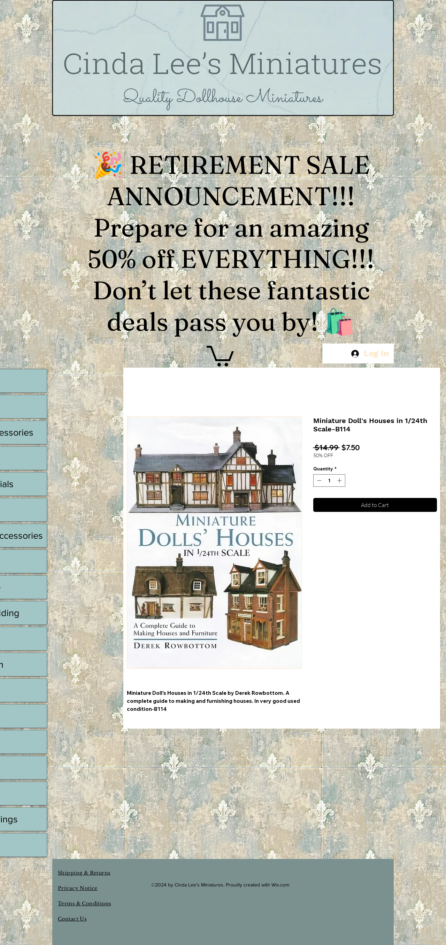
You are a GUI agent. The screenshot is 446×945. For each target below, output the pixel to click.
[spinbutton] (329, 480)
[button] (220, 355)
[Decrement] (318, 480)
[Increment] (340, 480)
